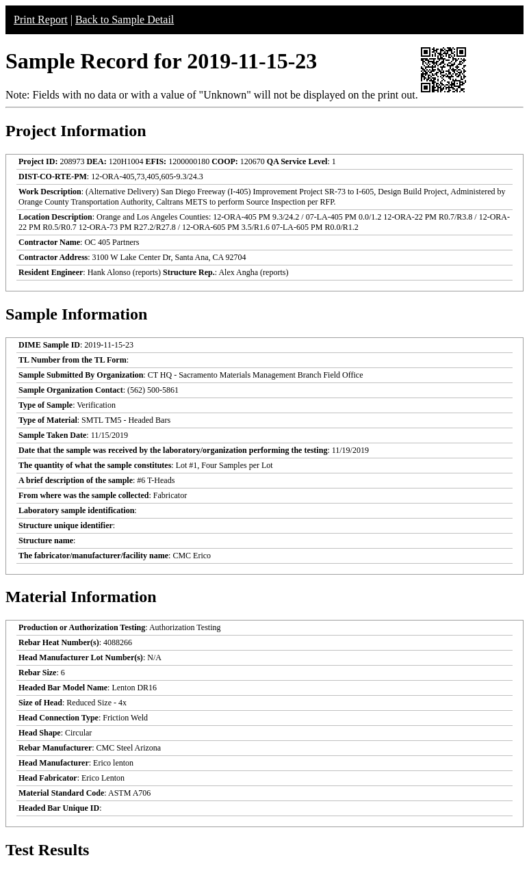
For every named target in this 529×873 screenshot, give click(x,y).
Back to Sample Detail (124, 19)
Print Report (41, 19)
